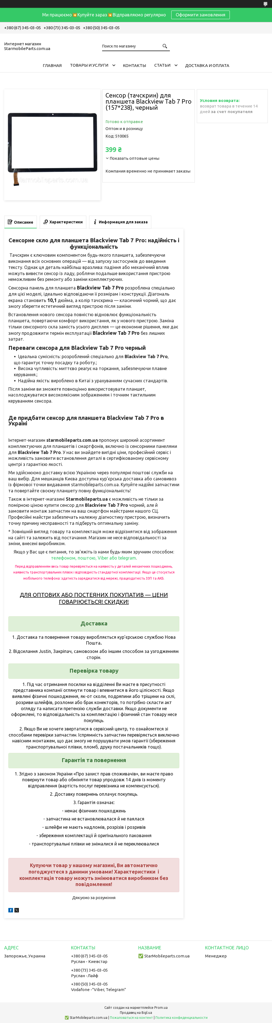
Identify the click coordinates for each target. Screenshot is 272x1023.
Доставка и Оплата (207, 65)
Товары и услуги (89, 65)
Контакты (134, 65)
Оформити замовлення (200, 14)
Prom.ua (161, 1007)
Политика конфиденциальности (181, 1017)
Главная (52, 65)
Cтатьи (162, 65)
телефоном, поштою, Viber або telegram (93, 557)
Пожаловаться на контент (131, 1017)
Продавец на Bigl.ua (136, 1012)
